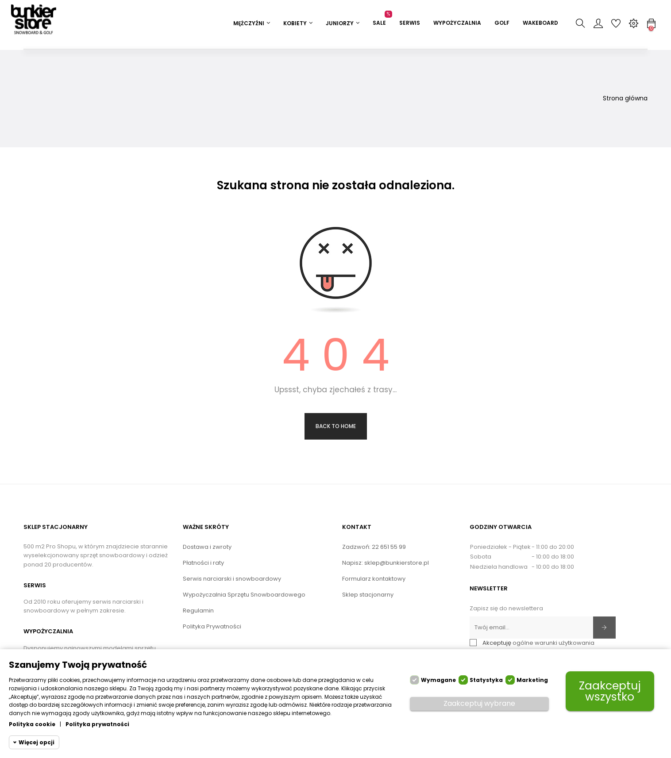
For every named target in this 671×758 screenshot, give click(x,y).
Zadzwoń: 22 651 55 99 (374, 547)
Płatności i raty (203, 563)
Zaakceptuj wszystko (610, 691)
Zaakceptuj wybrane (479, 703)
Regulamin (198, 610)
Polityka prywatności (97, 724)
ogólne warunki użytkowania (553, 643)
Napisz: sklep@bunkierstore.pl (385, 563)
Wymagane (438, 680)
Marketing (532, 680)
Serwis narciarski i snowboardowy (232, 578)
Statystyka (486, 680)
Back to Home (336, 426)
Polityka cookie (32, 724)
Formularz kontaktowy (373, 578)
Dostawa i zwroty (207, 547)
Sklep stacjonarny (367, 594)
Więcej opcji (36, 742)
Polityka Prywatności (212, 626)
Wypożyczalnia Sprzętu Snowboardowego (244, 594)
